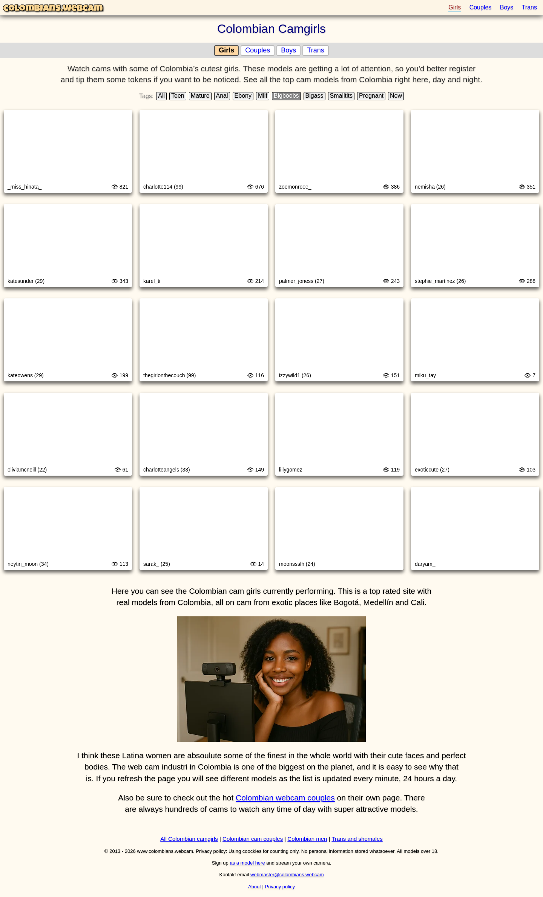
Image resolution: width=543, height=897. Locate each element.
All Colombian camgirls (189, 839)
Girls (454, 7)
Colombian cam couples (252, 839)
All (161, 95)
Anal (222, 95)
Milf (262, 95)
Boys (507, 7)
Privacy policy (280, 886)
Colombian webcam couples (285, 797)
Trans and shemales (356, 839)
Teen (177, 95)
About (254, 886)
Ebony (243, 95)
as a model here (247, 863)
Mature (200, 95)
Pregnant (371, 95)
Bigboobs (286, 95)
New (396, 95)
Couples (480, 7)
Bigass (314, 95)
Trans (529, 7)
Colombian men (307, 839)
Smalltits (341, 95)
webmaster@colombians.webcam (287, 874)
